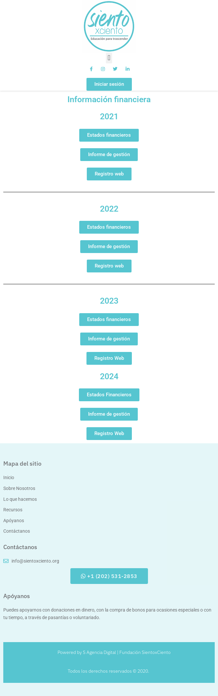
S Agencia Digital (99, 652)
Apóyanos (16, 596)
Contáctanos (20, 547)
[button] (109, 58)
